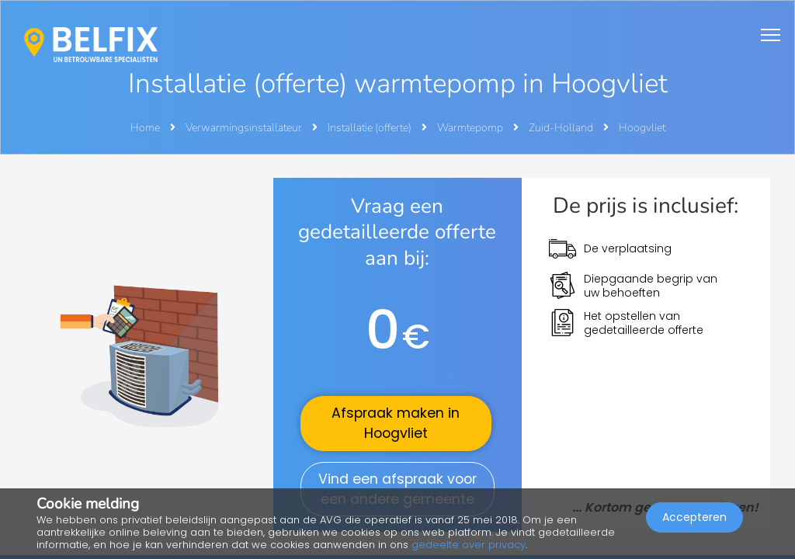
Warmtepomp (471, 127)
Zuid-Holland (562, 127)
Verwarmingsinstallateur (245, 127)
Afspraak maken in (396, 423)
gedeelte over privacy (468, 544)
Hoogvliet (642, 127)
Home (145, 127)
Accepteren (694, 517)
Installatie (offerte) (371, 127)
